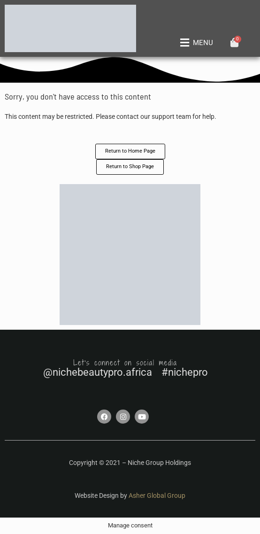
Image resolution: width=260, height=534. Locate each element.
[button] (195, 43)
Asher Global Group (157, 495)
